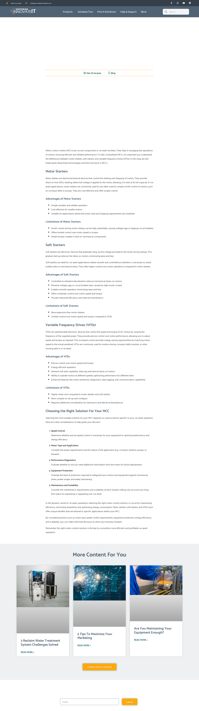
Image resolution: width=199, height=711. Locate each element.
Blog (113, 73)
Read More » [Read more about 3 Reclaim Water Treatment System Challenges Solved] (27, 652)
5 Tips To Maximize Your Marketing (94, 636)
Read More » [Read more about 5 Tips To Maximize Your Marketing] (84, 645)
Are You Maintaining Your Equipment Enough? (153, 630)
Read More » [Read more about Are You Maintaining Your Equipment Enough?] (140, 639)
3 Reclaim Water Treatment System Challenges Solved (40, 642)
